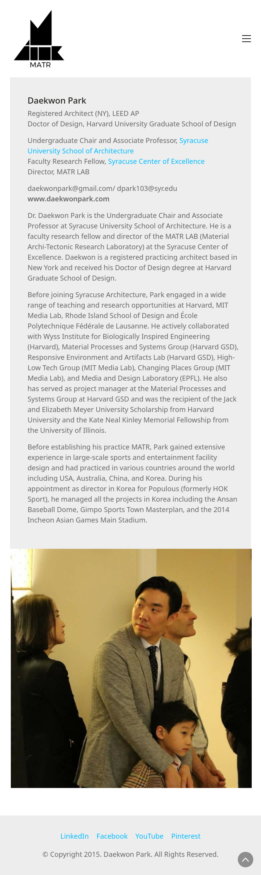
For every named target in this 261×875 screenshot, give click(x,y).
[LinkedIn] (74, 836)
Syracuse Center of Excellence (156, 161)
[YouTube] (149, 836)
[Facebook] (112, 836)
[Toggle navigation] (246, 38)
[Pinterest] (186, 836)
